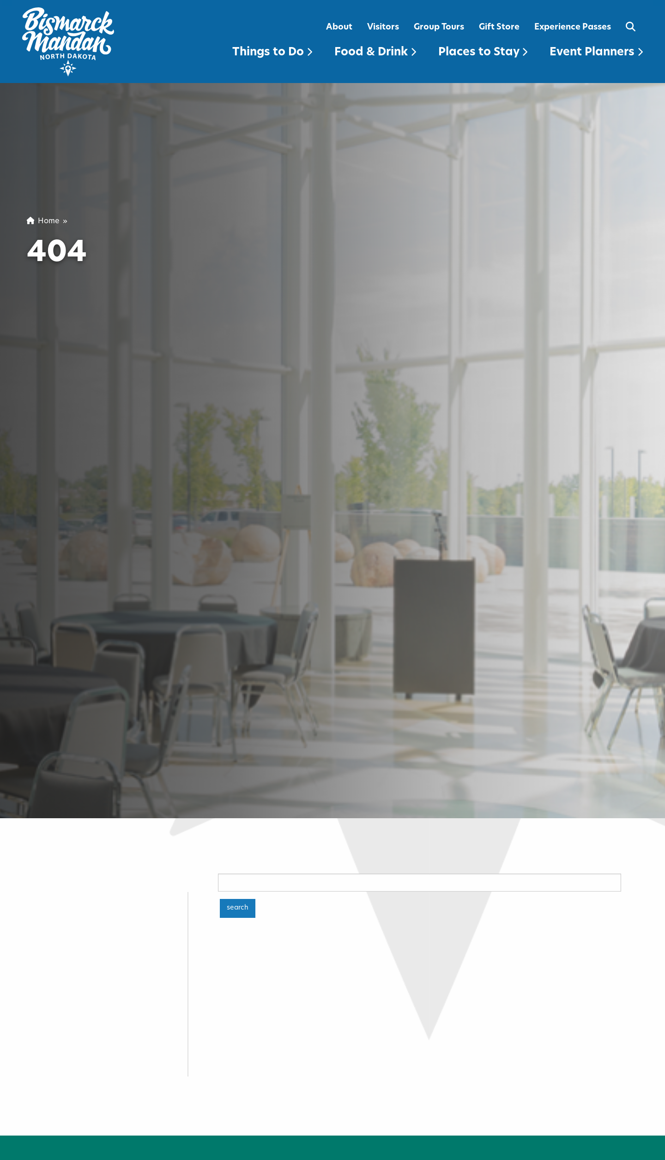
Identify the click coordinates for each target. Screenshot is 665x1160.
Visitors (383, 27)
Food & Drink (375, 52)
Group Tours (439, 27)
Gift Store (499, 27)
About (339, 27)
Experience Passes (572, 27)
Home (43, 221)
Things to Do (272, 52)
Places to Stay (482, 52)
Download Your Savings (499, 1133)
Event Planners (596, 52)
